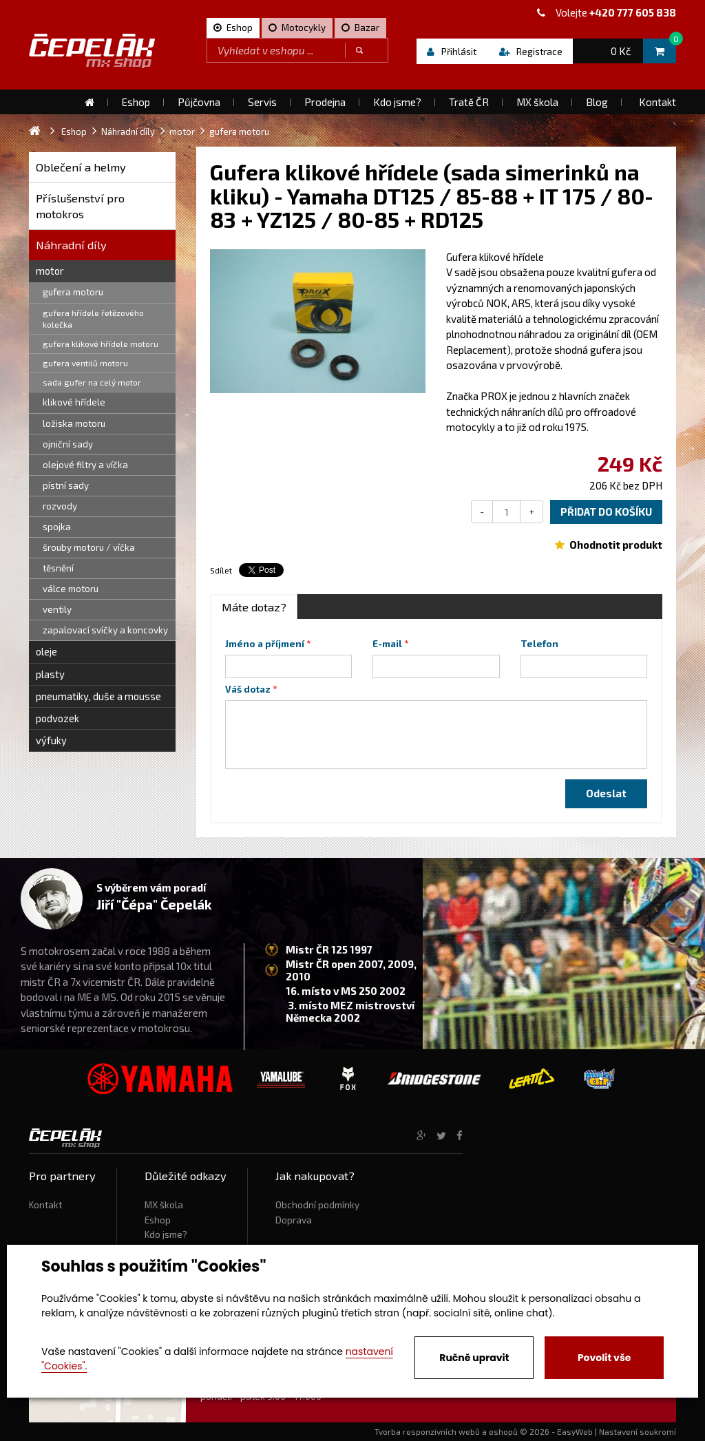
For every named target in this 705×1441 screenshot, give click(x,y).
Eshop (158, 1220)
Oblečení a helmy (81, 166)
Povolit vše (604, 1358)
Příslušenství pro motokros (80, 206)
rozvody (60, 506)
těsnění (58, 568)
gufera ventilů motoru (85, 363)
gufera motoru (73, 291)
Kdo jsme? (166, 1234)
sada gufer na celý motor (92, 382)
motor (50, 270)
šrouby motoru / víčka (89, 547)
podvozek (57, 718)
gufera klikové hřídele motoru (100, 343)
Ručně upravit (474, 1358)
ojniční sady (68, 444)
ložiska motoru (74, 423)
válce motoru (70, 588)
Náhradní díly (71, 244)
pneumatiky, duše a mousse (98, 696)
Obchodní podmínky (317, 1204)
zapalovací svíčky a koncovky (105, 629)
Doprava (293, 1220)
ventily (57, 609)
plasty (50, 674)
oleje (46, 651)
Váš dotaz (248, 689)
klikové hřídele (74, 402)
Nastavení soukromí (637, 1431)
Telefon (539, 643)
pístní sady (66, 485)
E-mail (387, 643)
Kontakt (45, 1204)
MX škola (164, 1204)
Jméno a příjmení (264, 643)
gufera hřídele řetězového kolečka (93, 318)
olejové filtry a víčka (85, 464)
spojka (57, 526)
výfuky (51, 740)
